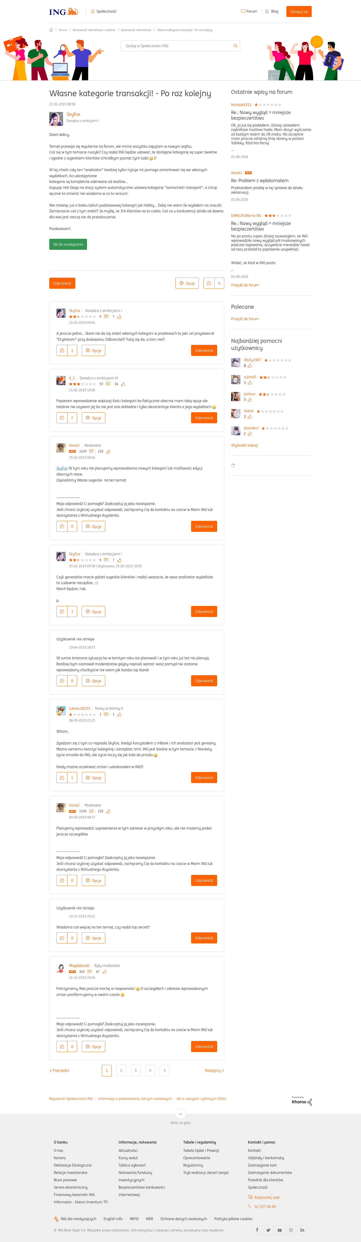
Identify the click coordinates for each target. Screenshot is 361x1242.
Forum (252, 11)
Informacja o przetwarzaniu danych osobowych (135, 1098)
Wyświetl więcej (244, 445)
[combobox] (180, 45)
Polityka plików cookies (233, 1218)
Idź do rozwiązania (68, 244)
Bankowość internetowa (136, 30)
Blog (274, 11)
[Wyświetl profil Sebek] (250, 411)
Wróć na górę (180, 1123)
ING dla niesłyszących (78, 1219)
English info (113, 1218)
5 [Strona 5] (165, 1070)
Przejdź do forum (245, 285)
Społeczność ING (51, 30)
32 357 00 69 (265, 1206)
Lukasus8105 (79, 708)
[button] (209, 283)
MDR (149, 1218)
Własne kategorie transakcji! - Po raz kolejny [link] (184, 30)
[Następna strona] (213, 1070)
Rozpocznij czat (266, 1197)
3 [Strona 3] (136, 1070)
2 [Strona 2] (121, 1070)
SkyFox (73, 114)
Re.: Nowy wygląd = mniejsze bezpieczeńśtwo (261, 115)
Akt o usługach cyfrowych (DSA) (201, 1098)
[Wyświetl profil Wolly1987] (254, 359)
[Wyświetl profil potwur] (251, 394)
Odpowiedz (62, 283)
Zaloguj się (299, 11)
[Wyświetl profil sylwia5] (251, 377)
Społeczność (106, 11)
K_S (72, 378)
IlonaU (74, 445)
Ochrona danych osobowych (183, 1218)
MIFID (134, 1218)
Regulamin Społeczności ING (71, 1098)
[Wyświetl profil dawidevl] (252, 428)
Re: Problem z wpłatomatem (259, 180)
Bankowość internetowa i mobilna (94, 30)
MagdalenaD (79, 965)
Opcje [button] (190, 283)
